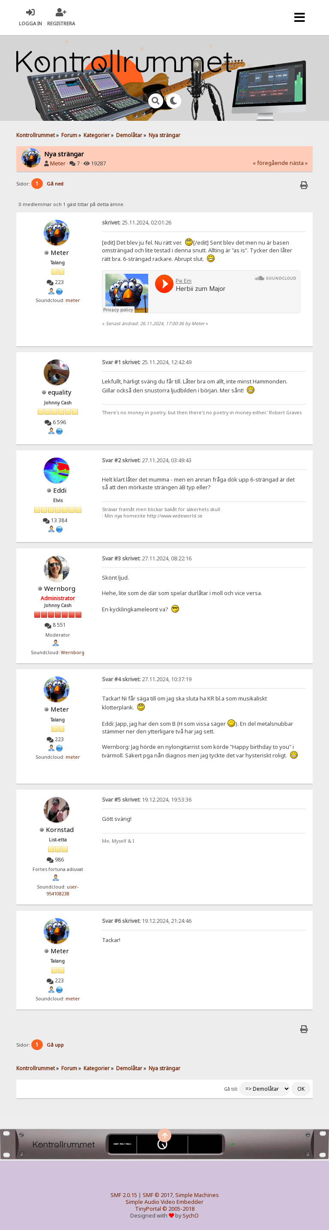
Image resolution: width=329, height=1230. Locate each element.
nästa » (299, 163)
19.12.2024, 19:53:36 (146, 799)
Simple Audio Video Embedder (164, 1202)
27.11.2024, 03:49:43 (146, 460)
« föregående (270, 163)
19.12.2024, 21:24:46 (146, 921)
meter (73, 300)
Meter (58, 163)
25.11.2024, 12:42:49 (146, 362)
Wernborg (59, 588)
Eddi (59, 490)
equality (60, 392)
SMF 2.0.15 (124, 1195)
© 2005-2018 (178, 1208)
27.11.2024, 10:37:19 (146, 679)
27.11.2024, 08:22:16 (146, 558)
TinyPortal (148, 1208)
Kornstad (60, 829)
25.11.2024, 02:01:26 (136, 222)
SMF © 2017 (158, 1195)
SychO (190, 1215)
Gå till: (231, 1089)
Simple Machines (197, 1195)
